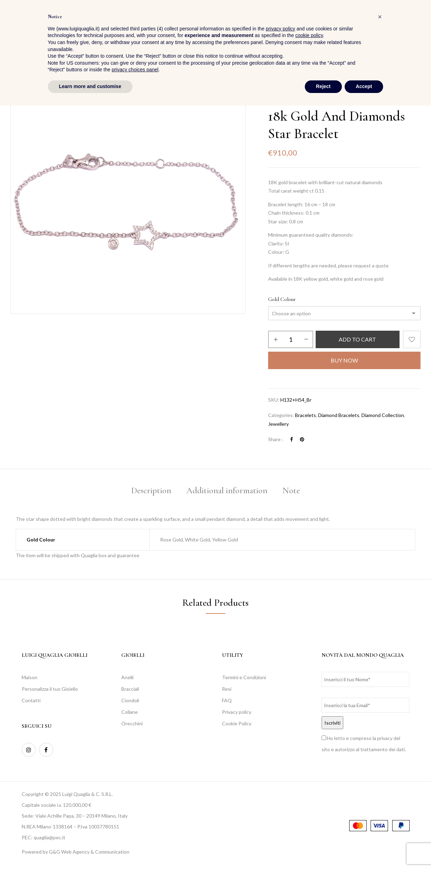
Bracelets (323, 100)
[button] (415, 24)
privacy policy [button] (280, 792)
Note (291, 490)
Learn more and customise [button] (90, 850)
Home (274, 100)
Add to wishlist (412, 339)
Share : (275, 439)
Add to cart (357, 339)
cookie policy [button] (309, 799)
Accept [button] (364, 850)
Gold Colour (282, 299)
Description (151, 490)
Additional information (226, 490)
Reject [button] (323, 850)
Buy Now (344, 360)
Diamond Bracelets (338, 415)
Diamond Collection (382, 415)
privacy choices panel (135, 833)
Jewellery (297, 100)
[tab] (151, 491)
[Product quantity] (291, 339)
